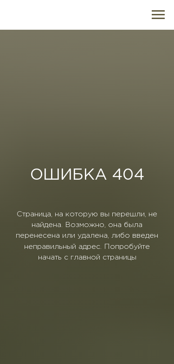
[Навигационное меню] (158, 15)
